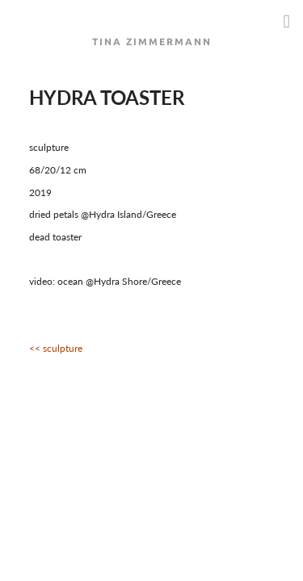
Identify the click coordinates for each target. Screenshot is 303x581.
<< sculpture (55, 348)
